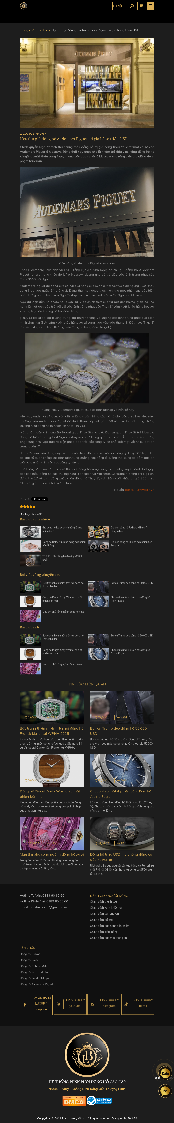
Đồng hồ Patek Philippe (34, 981)
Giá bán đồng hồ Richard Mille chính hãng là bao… (130, 531)
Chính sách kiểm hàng (103, 934)
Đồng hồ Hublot (30, 957)
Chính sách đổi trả (101, 922)
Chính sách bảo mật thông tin (108, 940)
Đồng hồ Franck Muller (34, 975)
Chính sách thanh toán (104, 904)
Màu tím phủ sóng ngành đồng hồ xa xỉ (63, 613)
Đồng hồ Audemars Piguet (36, 987)
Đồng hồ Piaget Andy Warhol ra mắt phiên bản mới (62, 600)
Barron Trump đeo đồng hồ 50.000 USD (132, 584)
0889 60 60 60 (53, 897)
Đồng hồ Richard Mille (33, 969)
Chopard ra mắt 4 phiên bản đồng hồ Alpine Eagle (130, 600)
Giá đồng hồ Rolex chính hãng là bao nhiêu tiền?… (62, 531)
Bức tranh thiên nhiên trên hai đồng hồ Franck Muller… (63, 586)
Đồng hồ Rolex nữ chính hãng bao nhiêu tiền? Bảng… (64, 545)
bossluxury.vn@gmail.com (48, 909)
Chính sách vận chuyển (104, 916)
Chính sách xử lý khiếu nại (106, 910)
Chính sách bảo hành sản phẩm (109, 928)
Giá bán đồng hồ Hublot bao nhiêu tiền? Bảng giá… (132, 545)
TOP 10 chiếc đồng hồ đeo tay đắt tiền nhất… (62, 559)
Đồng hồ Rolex (29, 963)
